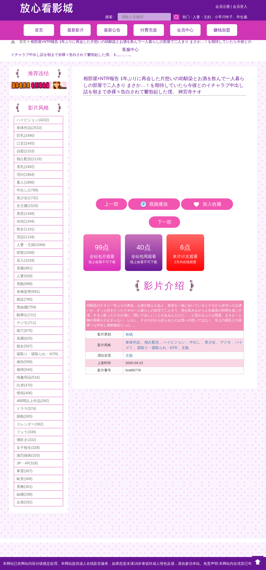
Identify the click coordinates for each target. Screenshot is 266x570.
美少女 (210, 342)
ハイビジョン (174, 342)
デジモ (225, 342)
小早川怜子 (224, 17)
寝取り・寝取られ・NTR (157, 348)
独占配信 (151, 342)
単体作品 (132, 342)
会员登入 (240, 6)
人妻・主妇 (202, 17)
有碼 (129, 334)
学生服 (241, 17)
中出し (194, 342)
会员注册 (222, 6)
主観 (185, 348)
